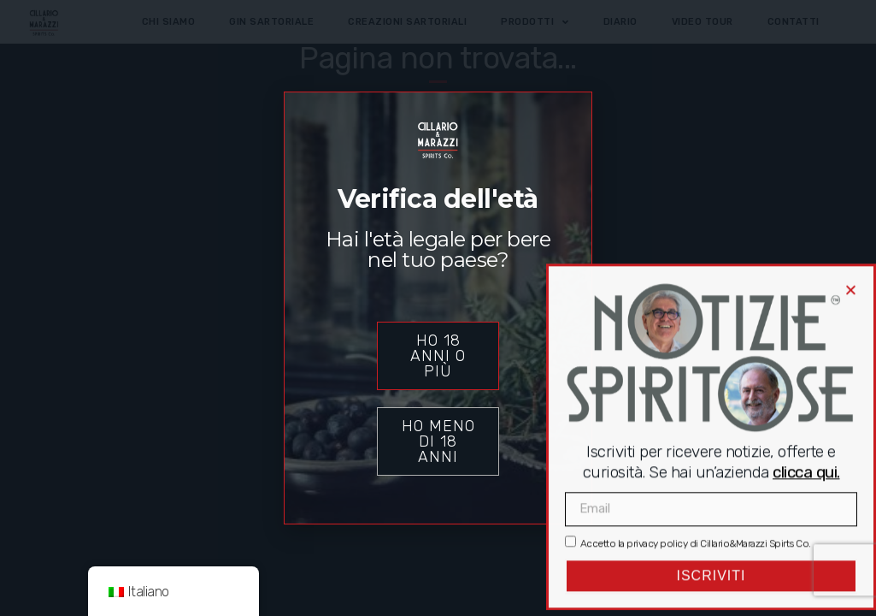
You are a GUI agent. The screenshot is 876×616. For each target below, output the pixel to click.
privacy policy (656, 506)
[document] (438, 308)
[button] (850, 252)
